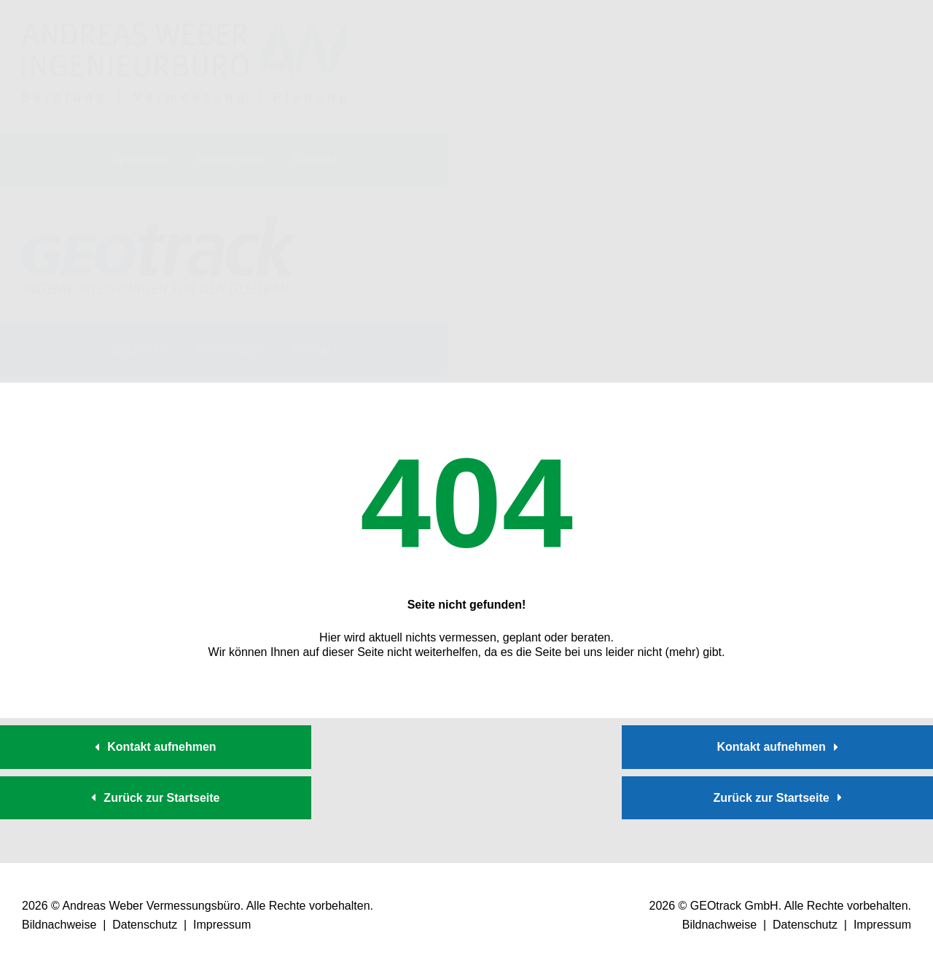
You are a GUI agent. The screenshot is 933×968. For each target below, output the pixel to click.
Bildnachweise (59, 924)
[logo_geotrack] (185, 221)
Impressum (222, 924)
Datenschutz (144, 924)
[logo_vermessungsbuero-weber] (185, 27)
